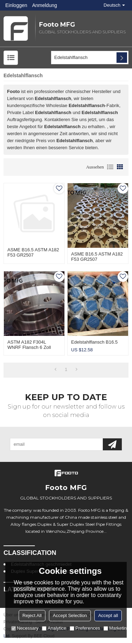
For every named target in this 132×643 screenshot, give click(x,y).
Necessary (24, 628)
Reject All (32, 615)
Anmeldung (44, 5)
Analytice (54, 628)
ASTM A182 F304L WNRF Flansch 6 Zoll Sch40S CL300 (29, 347)
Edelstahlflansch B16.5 (94, 342)
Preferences (85, 628)
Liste (110, 167)
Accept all (108, 615)
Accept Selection (70, 615)
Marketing (116, 628)
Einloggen (16, 5)
